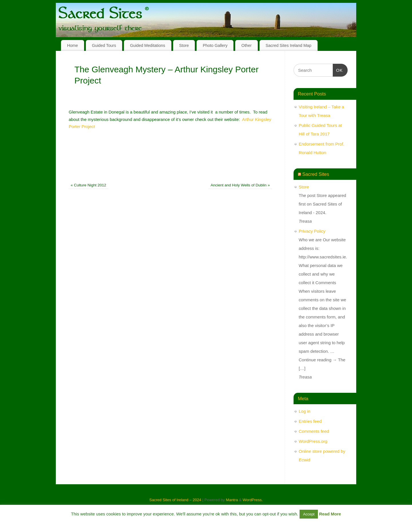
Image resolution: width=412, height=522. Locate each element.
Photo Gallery (215, 45)
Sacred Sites (315, 174)
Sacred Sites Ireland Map (288, 45)
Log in (304, 411)
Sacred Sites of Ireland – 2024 (175, 500)
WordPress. (253, 500)
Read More (330, 513)
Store (184, 45)
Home (72, 45)
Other (246, 45)
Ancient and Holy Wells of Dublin (240, 185)
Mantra (232, 500)
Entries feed (310, 421)
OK (338, 69)
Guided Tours (104, 45)
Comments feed (314, 431)
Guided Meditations (147, 45)
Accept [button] (308, 514)
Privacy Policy (312, 231)
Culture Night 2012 (88, 185)
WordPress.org (313, 441)
